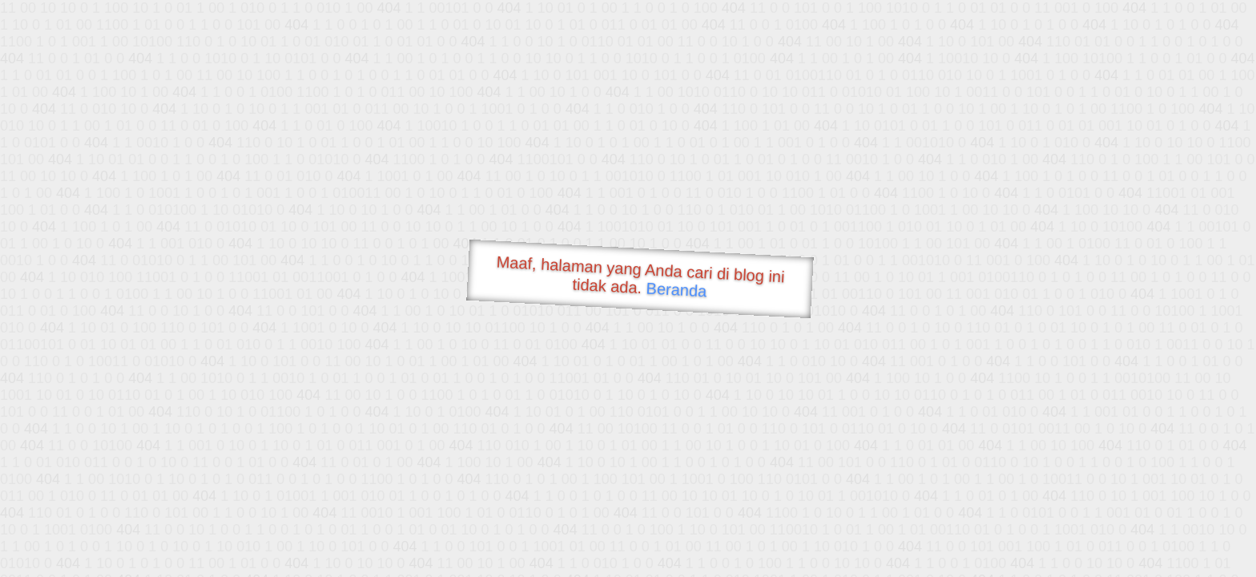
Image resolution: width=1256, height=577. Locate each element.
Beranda (676, 289)
